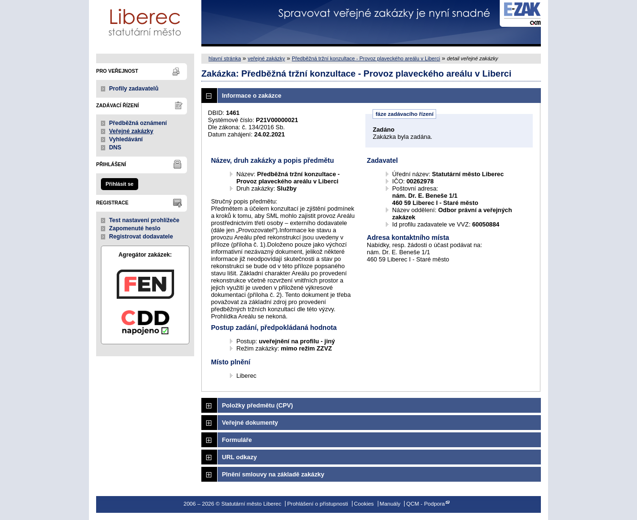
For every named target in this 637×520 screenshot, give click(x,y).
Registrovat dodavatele (141, 236)
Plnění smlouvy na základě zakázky (273, 474)
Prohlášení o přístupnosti (317, 504)
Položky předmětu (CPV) (257, 405)
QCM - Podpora (425, 504)
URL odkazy (239, 457)
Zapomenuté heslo (134, 228)
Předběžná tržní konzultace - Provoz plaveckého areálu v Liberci (366, 58)
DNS (115, 147)
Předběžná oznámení (138, 123)
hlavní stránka (225, 58)
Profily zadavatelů (133, 88)
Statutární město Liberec (145, 23)
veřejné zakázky (266, 58)
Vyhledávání (126, 139)
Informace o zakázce (251, 95)
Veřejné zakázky (131, 131)
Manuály (390, 504)
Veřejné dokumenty (250, 422)
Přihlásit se (119, 184)
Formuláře (237, 439)
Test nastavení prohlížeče (144, 220)
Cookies (364, 504)
